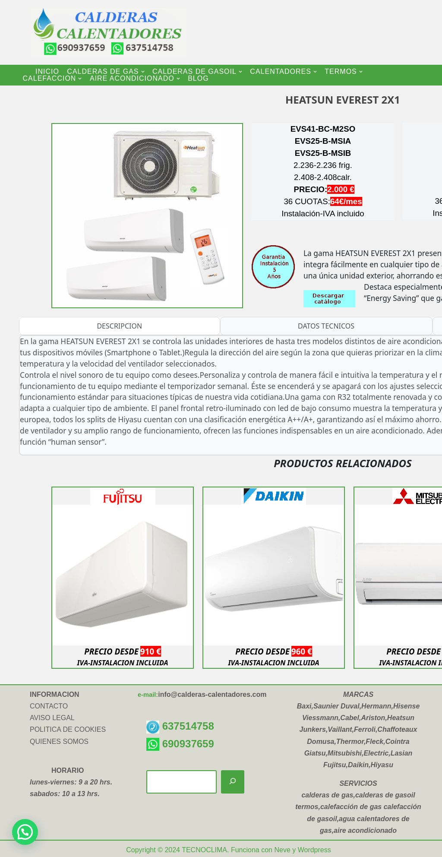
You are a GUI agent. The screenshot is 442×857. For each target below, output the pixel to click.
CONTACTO (49, 706)
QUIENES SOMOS (59, 741)
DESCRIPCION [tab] (119, 326)
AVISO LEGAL (52, 717)
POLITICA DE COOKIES (68, 729)
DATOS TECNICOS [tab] (326, 326)
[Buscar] (232, 782)
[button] (143, 71)
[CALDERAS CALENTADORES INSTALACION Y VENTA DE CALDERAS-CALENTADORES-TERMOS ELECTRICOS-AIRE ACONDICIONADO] (100, 32)
